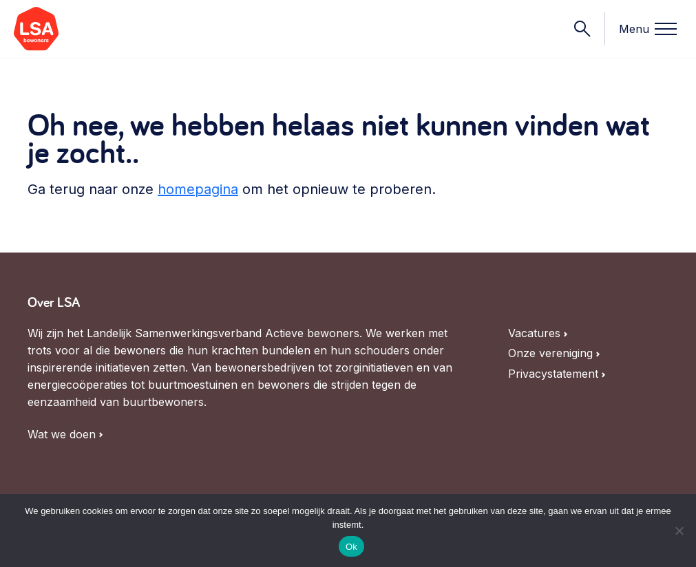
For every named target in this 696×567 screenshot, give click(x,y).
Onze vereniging (550, 353)
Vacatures (534, 333)
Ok (351, 547)
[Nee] (679, 530)
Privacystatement (553, 374)
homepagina (198, 189)
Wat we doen (62, 434)
